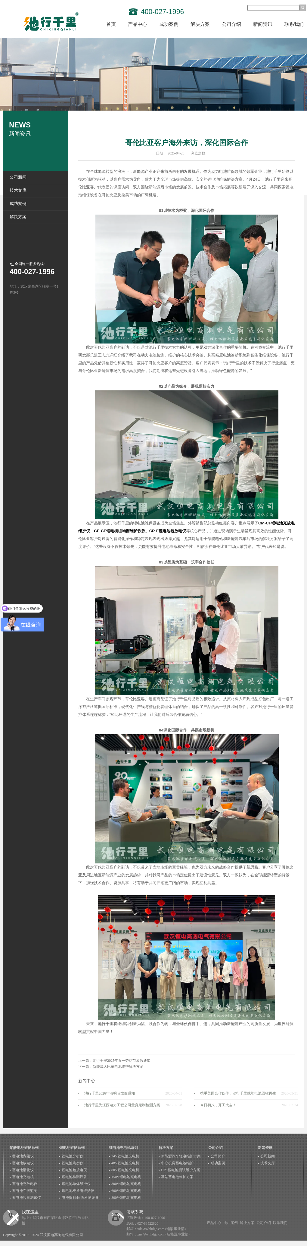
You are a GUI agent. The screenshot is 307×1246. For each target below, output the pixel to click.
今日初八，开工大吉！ (218, 1105)
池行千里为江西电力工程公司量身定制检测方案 (122, 1105)
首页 (111, 24)
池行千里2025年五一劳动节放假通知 (121, 1060)
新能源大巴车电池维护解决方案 (118, 1066)
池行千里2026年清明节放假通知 (109, 1093)
